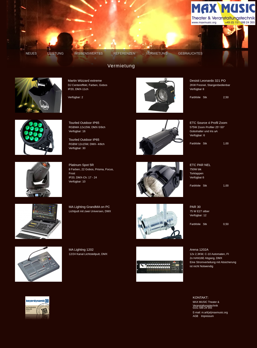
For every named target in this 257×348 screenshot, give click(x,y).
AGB (195, 316)
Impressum (207, 316)
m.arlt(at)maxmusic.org (215, 312)
